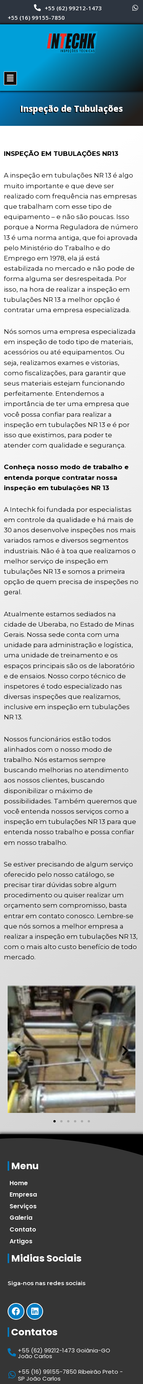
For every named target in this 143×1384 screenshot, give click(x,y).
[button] (54, 1121)
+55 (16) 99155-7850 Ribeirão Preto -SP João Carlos (70, 1375)
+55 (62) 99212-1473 (73, 8)
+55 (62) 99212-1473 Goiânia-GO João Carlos (64, 1353)
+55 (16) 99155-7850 (36, 17)
